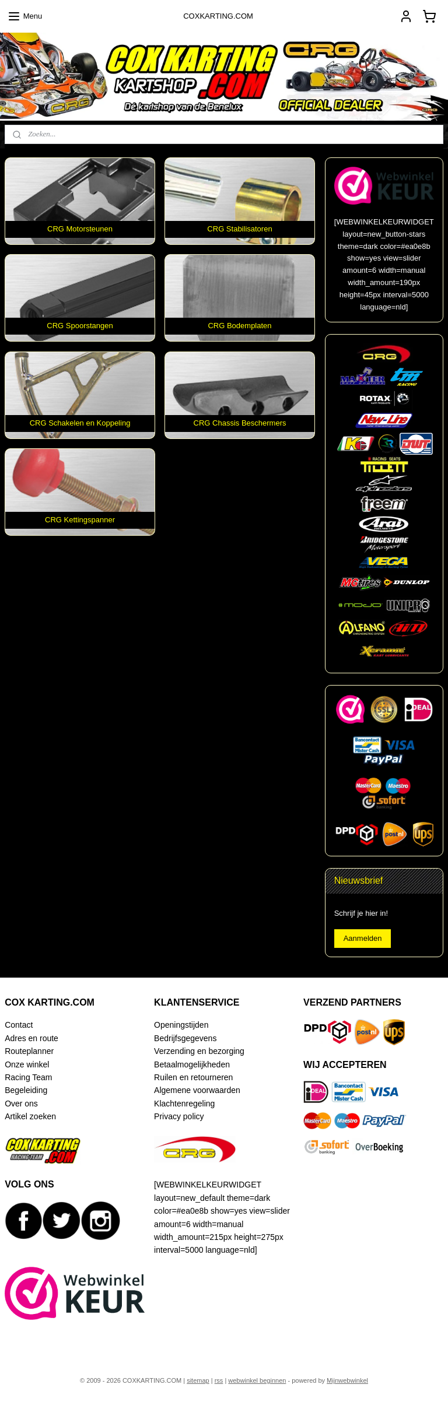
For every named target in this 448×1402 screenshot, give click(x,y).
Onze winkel (27, 1064)
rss (219, 1380)
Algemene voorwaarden (197, 1090)
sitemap (198, 1380)
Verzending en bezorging (199, 1051)
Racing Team (28, 1077)
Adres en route (31, 1038)
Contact (19, 1024)
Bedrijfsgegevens (185, 1038)
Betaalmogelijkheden (192, 1064)
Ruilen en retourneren (193, 1077)
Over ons (21, 1103)
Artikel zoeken (30, 1116)
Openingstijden (181, 1024)
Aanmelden (363, 938)
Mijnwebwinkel (347, 1380)
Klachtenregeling (184, 1103)
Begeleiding (26, 1090)
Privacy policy (179, 1116)
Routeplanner (29, 1051)
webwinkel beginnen (257, 1380)
